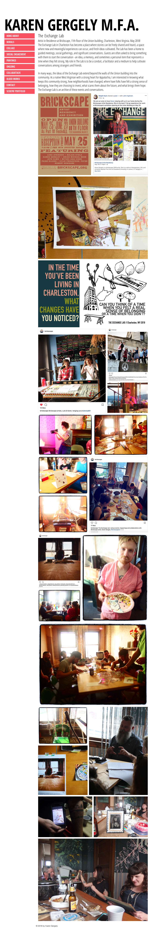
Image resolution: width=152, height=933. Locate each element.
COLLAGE (11, 48)
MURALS (10, 42)
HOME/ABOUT (13, 36)
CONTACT (11, 85)
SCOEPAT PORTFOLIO (16, 91)
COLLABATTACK (14, 72)
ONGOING (11, 66)
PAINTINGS (11, 60)
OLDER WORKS (13, 79)
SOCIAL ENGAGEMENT (16, 54)
